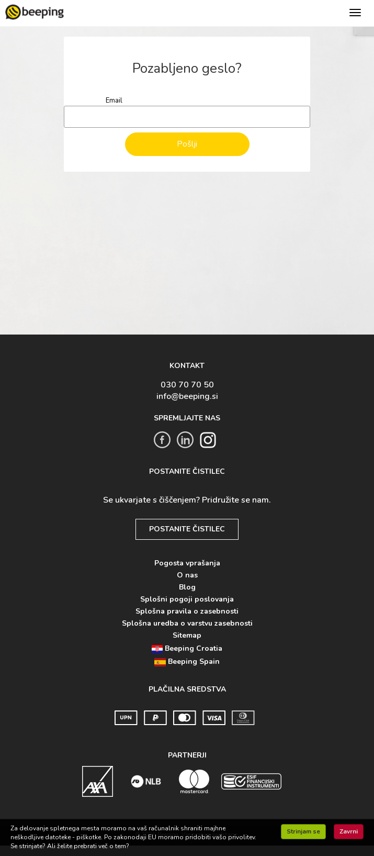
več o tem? (113, 846)
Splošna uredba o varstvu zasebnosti (187, 623)
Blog (187, 587)
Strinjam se (303, 831)
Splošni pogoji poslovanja (187, 599)
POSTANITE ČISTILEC (187, 529)
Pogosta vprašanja (187, 563)
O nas (187, 575)
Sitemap (187, 635)
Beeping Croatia (187, 648)
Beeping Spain (186, 661)
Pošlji (187, 144)
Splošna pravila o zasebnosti (187, 611)
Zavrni (348, 831)
